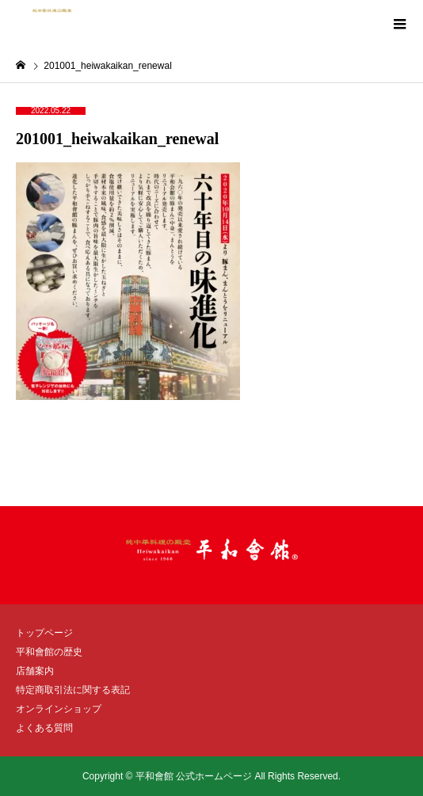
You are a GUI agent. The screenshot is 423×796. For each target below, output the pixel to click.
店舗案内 (35, 670)
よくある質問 (44, 727)
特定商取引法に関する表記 (73, 689)
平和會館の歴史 (49, 651)
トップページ (44, 632)
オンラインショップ (58, 708)
